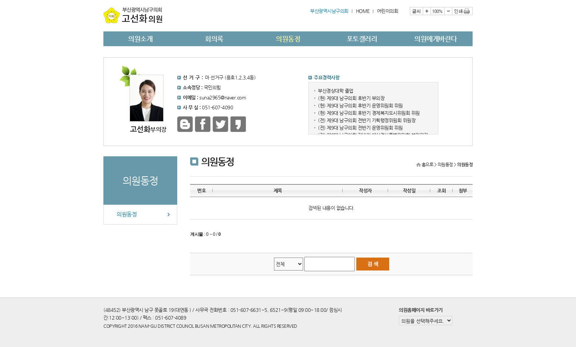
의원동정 (288, 38)
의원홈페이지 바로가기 (421, 310)
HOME (363, 11)
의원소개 (140, 38)
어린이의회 (387, 11)
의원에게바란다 (435, 38)
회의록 (214, 38)
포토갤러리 (362, 38)
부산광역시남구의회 (329, 11)
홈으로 (427, 164)
